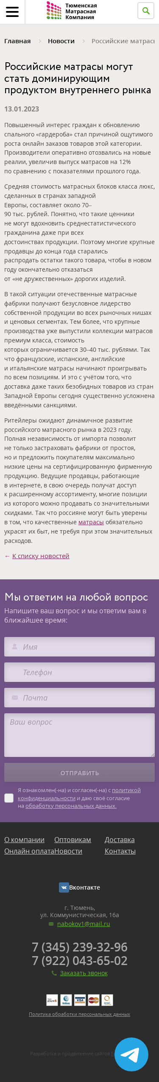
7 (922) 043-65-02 (80, 960)
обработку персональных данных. (71, 805)
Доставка (120, 839)
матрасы (91, 522)
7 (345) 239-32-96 (80, 947)
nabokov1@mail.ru (83, 924)
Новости (68, 851)
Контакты (120, 851)
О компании (24, 839)
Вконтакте (84, 887)
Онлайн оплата (29, 851)
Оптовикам (72, 839)
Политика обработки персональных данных (79, 1014)
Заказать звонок (84, 973)
